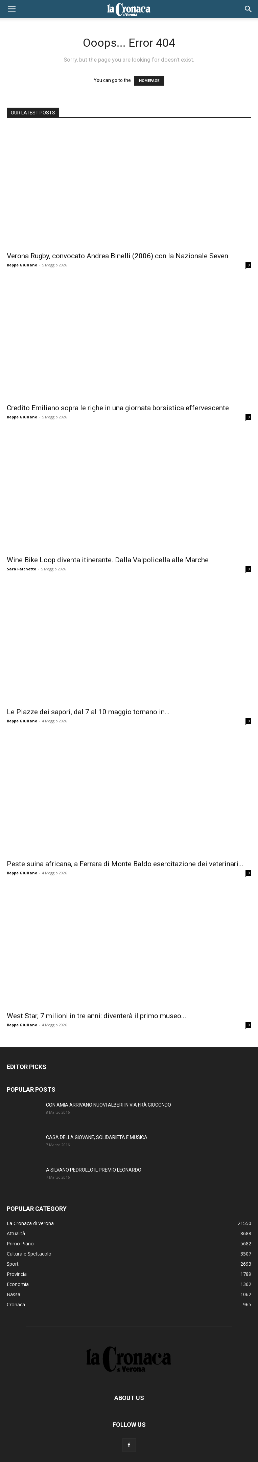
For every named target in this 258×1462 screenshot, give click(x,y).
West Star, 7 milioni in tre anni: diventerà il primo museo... (96, 1016)
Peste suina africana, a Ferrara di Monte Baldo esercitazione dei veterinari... (125, 864)
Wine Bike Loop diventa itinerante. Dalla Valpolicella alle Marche (108, 560)
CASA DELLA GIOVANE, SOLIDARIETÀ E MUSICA (96, 1137)
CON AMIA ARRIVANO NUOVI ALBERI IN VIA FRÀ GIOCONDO (108, 1105)
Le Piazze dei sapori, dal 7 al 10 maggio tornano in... (88, 712)
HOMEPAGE (149, 81)
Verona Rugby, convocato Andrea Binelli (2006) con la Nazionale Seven (117, 256)
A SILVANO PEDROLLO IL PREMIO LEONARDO (93, 1170)
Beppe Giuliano (22, 264)
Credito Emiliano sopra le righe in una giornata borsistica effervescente (118, 408)
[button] (11, 9)
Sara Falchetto (21, 568)
